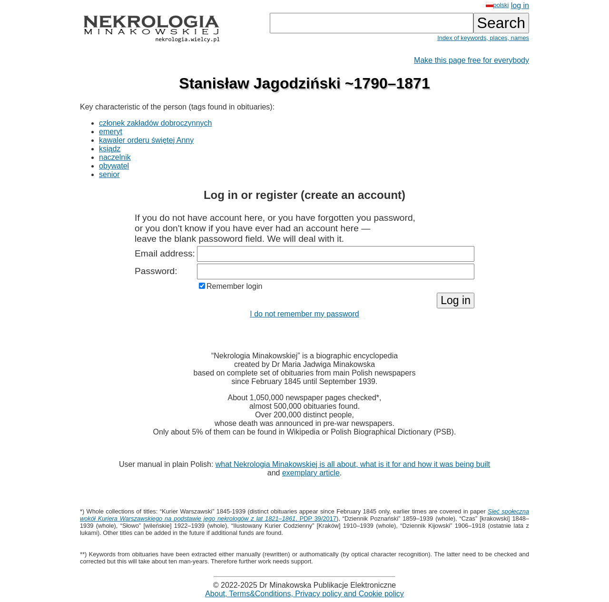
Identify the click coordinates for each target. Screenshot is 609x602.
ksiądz (109, 149)
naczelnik (115, 157)
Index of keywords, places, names (483, 37)
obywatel (114, 166)
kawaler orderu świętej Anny (146, 140)
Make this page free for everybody (471, 60)
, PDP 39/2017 (304, 515)
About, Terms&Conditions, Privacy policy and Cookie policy (304, 594)
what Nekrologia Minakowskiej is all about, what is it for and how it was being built (353, 464)
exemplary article (311, 473)
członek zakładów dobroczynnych (155, 123)
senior (109, 174)
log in (520, 5)
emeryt (110, 132)
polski (497, 5)
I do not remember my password (304, 314)
